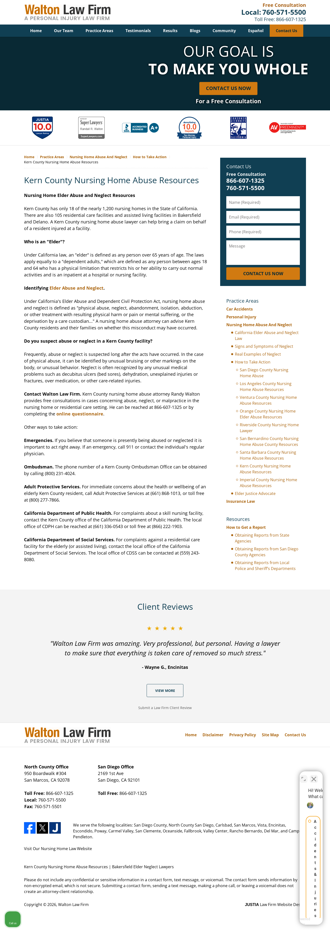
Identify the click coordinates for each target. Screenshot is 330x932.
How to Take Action (252, 362)
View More (165, 690)
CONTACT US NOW (263, 273)
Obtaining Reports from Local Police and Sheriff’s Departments (265, 565)
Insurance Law (240, 501)
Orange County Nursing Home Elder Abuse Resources (268, 414)
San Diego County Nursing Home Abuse (264, 372)
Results (170, 30)
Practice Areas (99, 30)
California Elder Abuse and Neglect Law (267, 335)
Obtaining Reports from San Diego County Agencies (266, 551)
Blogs (195, 30)
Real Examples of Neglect (258, 354)
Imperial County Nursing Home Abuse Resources (268, 482)
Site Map (270, 735)
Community (224, 30)
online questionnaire (79, 414)
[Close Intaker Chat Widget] (314, 775)
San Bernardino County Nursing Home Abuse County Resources (269, 441)
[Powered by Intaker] (288, 921)
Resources (238, 519)
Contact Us (286, 30)
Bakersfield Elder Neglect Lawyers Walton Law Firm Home (67, 12)
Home (36, 30)
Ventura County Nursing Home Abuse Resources (268, 400)
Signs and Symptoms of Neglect (264, 346)
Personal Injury (241, 317)
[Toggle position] (303, 775)
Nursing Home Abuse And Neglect (259, 324)
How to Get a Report (246, 527)
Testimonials (138, 30)
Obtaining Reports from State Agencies (262, 538)
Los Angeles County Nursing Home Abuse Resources (266, 386)
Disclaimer (213, 735)
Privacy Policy (242, 735)
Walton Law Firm (73, 904)
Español (256, 30)
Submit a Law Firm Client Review (165, 707)
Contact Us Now (228, 88)
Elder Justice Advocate (255, 493)
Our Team (63, 30)
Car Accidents (239, 309)
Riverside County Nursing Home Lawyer (269, 427)
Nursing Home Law (58, 848)
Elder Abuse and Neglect (76, 288)
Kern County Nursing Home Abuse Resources (265, 469)
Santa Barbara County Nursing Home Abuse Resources (268, 455)
